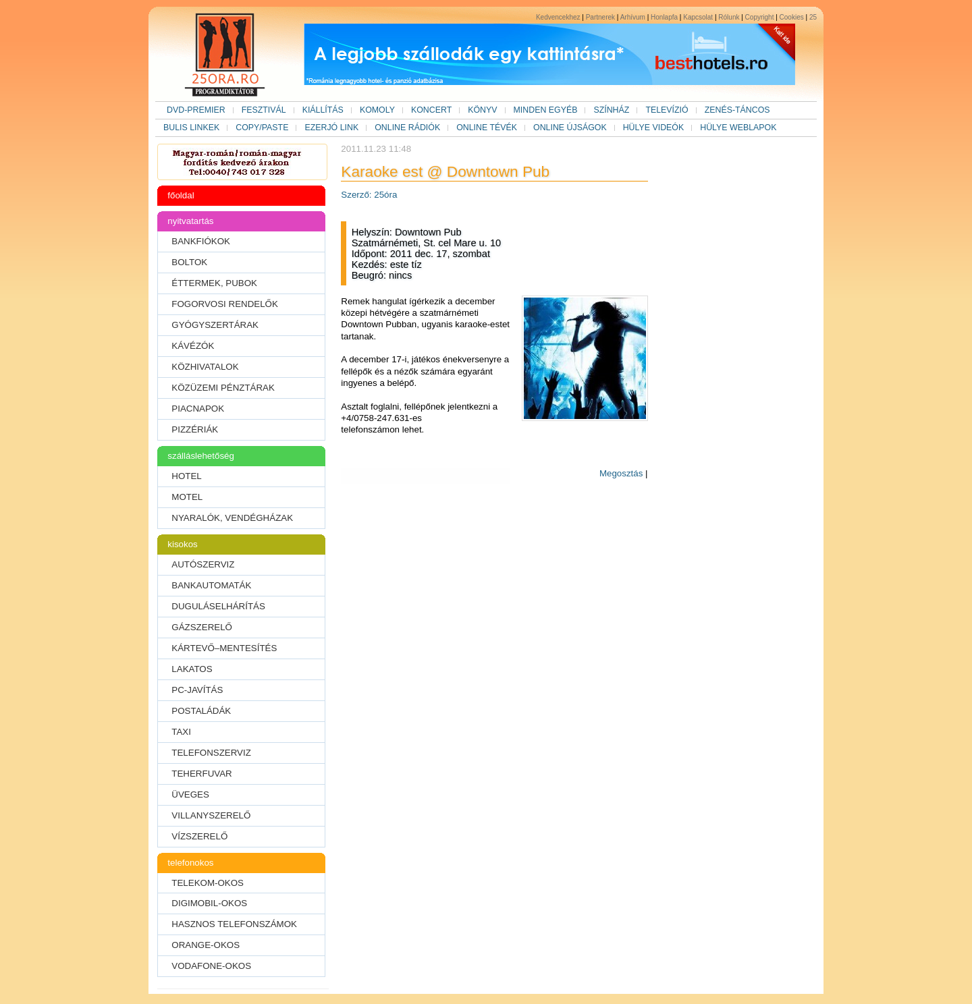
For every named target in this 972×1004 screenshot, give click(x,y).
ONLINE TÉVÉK (486, 127)
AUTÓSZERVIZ (202, 564)
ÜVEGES (190, 794)
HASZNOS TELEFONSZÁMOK (234, 924)
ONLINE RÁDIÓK (407, 127)
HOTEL (186, 476)
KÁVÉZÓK (192, 346)
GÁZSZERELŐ (201, 627)
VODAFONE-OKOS (211, 966)
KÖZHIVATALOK (204, 367)
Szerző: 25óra (369, 195)
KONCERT (431, 110)
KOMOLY (377, 110)
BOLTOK (189, 262)
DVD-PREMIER (196, 110)
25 (813, 17)
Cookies (792, 17)
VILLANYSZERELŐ (210, 815)
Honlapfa (664, 17)
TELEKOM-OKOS (207, 883)
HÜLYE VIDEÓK (653, 127)
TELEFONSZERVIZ (211, 753)
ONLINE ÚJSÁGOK (570, 127)
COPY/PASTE (262, 127)
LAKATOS (191, 669)
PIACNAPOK (197, 408)
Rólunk (728, 17)
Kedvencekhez (558, 17)
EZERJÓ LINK (331, 127)
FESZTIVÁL (264, 110)
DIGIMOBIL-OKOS (209, 903)
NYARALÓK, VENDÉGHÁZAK (232, 518)
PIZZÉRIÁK (194, 429)
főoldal (180, 195)
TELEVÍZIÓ (666, 110)
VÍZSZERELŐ (199, 836)
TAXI (181, 732)
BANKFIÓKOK (200, 241)
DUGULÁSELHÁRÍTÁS (218, 606)
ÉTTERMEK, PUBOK (214, 283)
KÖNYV (482, 110)
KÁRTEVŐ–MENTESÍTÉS (224, 648)
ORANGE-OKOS (205, 945)
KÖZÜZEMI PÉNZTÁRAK (223, 388)
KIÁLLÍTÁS (323, 110)
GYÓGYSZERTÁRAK (215, 325)
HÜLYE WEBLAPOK (738, 127)
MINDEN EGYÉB (546, 110)
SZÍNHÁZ (611, 110)
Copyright (759, 17)
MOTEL (186, 497)
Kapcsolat (698, 17)
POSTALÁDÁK (201, 711)
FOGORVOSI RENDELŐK (224, 304)
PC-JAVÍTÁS (197, 690)
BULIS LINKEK (191, 127)
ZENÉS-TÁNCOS (737, 110)
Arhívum (632, 17)
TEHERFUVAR (201, 774)
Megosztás (621, 473)
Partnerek (600, 17)
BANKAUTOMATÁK (211, 585)
